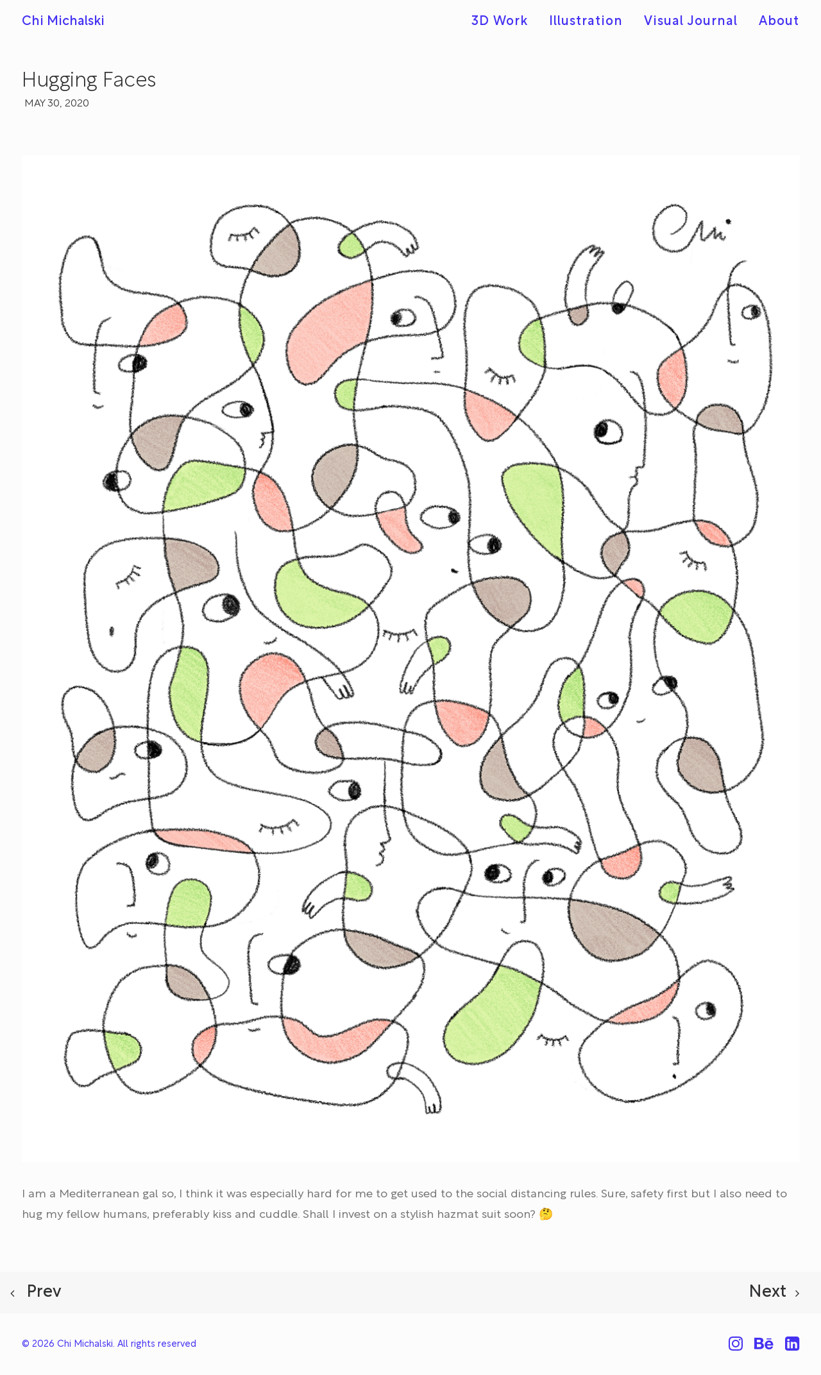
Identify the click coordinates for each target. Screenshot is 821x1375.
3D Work (499, 21)
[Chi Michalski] (63, 21)
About (779, 21)
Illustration (586, 21)
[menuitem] (504, 22)
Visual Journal (691, 21)
